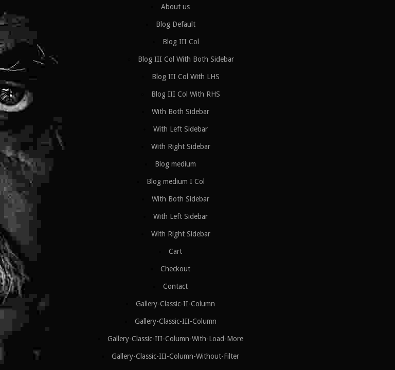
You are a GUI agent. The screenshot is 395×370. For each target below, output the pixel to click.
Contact (175, 286)
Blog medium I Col (176, 181)
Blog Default (175, 24)
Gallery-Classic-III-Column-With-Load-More (175, 339)
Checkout (175, 269)
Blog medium (175, 164)
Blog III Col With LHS (186, 76)
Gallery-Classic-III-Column (176, 321)
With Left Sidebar (180, 129)
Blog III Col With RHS (185, 94)
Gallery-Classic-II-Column (175, 304)
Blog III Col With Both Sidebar (186, 59)
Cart (175, 251)
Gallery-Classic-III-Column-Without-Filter (175, 356)
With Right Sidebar (180, 146)
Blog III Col (181, 42)
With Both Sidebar (180, 111)
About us (175, 7)
